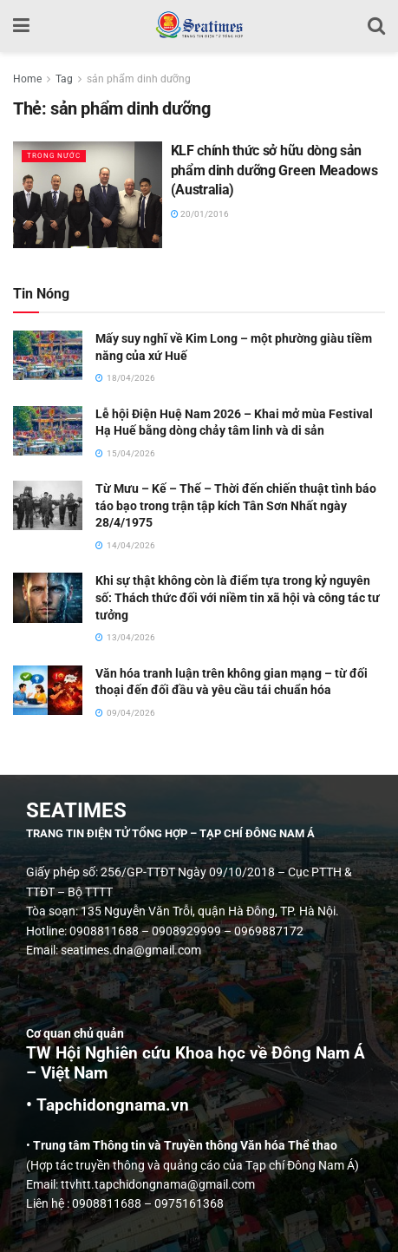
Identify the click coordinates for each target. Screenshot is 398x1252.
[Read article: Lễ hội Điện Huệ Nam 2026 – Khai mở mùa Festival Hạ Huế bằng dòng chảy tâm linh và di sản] (47, 431)
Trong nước (54, 156)
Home (27, 79)
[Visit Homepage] (199, 26)
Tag (64, 79)
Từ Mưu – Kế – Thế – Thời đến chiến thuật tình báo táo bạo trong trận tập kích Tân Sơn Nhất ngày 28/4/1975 (235, 505)
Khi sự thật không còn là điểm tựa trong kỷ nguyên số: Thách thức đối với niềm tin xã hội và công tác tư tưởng (237, 597)
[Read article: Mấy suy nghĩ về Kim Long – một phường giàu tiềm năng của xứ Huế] (47, 355)
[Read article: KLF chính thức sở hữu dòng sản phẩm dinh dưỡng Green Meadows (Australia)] (87, 194)
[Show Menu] (21, 26)
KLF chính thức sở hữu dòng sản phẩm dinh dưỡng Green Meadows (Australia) (274, 170)
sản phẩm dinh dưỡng (139, 79)
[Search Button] (376, 26)
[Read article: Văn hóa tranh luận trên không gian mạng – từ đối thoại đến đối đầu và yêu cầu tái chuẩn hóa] (47, 690)
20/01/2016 (200, 214)
